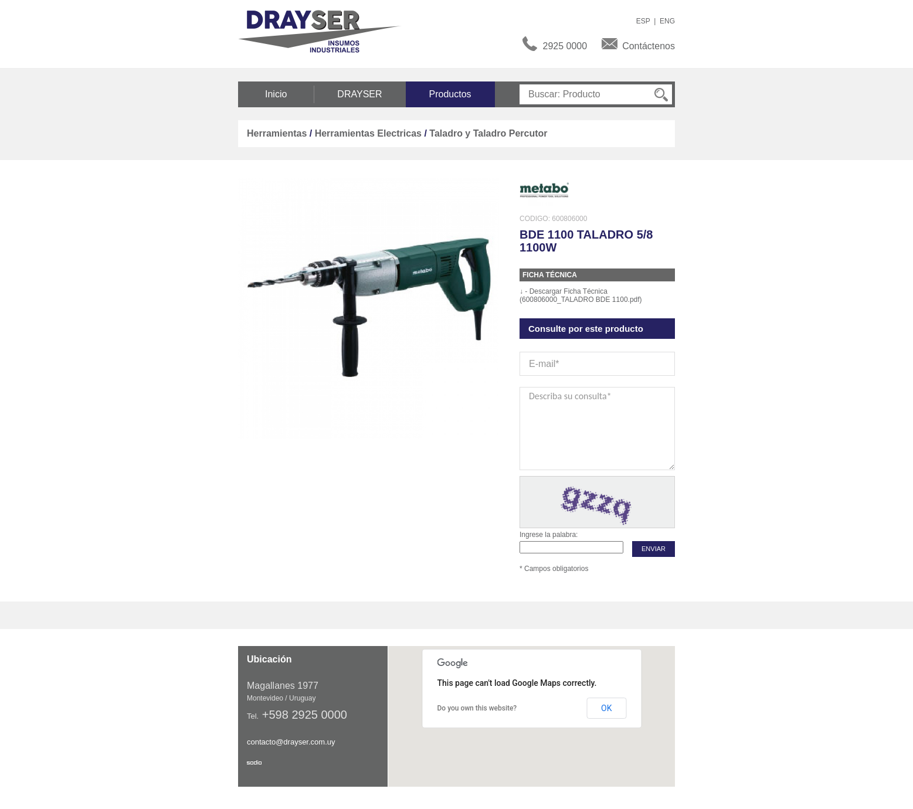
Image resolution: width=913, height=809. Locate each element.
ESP (643, 21)
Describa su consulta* (597, 428)
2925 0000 (565, 46)
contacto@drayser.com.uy (291, 742)
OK (606, 708)
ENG (667, 21)
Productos (450, 94)
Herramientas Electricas (368, 133)
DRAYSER (359, 94)
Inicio (276, 94)
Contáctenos (648, 46)
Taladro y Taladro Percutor (488, 133)
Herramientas (277, 133)
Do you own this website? (477, 708)
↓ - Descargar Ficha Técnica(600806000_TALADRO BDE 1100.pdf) (581, 295)
